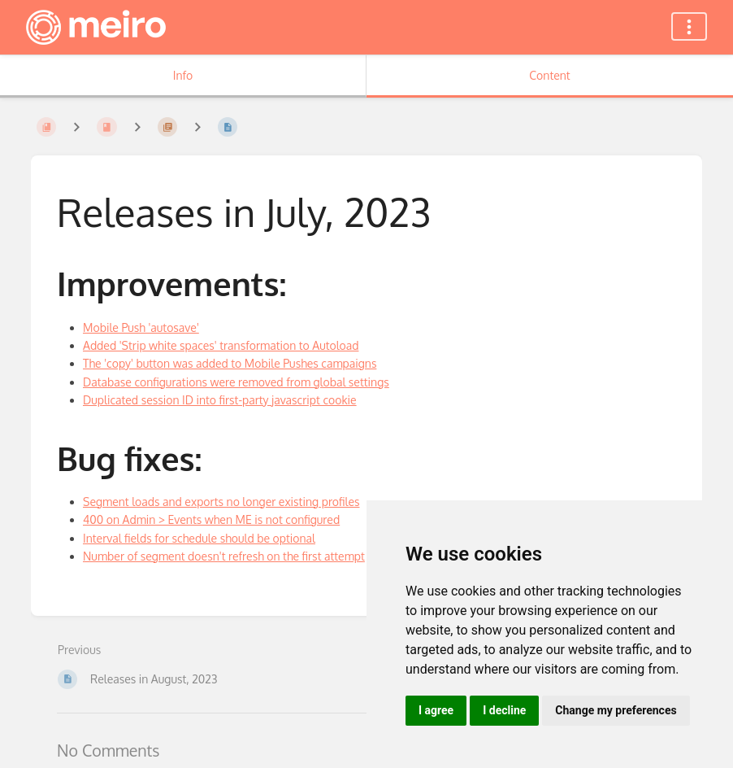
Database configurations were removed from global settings (236, 382)
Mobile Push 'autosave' (141, 327)
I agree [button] (436, 710)
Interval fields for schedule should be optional (199, 538)
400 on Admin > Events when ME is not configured (211, 519)
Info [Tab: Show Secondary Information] (183, 75)
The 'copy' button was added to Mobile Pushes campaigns (229, 363)
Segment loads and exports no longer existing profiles (221, 501)
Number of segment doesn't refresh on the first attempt (224, 556)
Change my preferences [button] (615, 710)
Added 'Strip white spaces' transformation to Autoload (220, 345)
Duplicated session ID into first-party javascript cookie (220, 400)
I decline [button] (504, 710)
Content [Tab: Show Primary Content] (549, 75)
